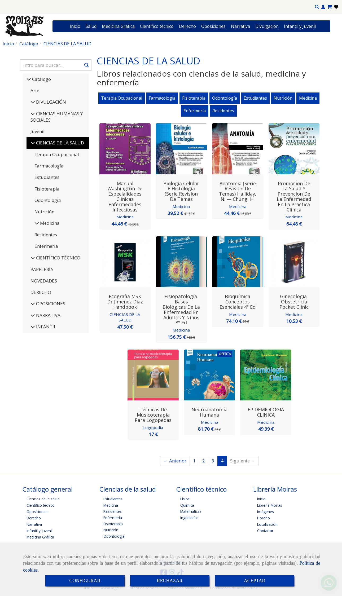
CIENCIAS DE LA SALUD (124, 317)
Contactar (265, 530)
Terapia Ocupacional (56, 154)
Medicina (49, 223)
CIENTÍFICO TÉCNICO (57, 258)
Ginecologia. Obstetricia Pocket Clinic (294, 301)
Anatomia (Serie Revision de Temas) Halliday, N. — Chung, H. (237, 191)
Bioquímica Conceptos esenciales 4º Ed (238, 301)
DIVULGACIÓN (50, 102)
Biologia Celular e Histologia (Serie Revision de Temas (181, 191)
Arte (34, 90)
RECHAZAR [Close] (169, 580)
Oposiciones (213, 26)
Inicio (75, 26)
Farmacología (49, 166)
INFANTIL (45, 327)
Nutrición (44, 212)
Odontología (47, 200)
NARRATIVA (47, 315)
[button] (323, 7)
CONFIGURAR (84, 580)
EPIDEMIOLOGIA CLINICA (266, 412)
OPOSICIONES (50, 304)
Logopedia (153, 427)
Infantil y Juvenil (300, 26)
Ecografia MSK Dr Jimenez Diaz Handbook (125, 301)
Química (187, 504)
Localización (267, 524)
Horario (263, 517)
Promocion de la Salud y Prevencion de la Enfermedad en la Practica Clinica (294, 196)
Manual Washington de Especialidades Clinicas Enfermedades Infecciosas (124, 196)
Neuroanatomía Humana (209, 412)
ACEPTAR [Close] (254, 580)
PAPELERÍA (41, 269)
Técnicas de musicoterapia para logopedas (153, 414)
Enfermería (46, 246)
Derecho (187, 26)
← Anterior (175, 461)
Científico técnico (157, 26)
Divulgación (267, 26)
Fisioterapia (47, 189)
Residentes (45, 235)
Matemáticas (190, 511)
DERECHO (40, 292)
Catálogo (41, 79)
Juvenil (37, 131)
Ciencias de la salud (43, 498)
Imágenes (265, 511)
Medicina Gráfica (118, 26)
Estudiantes (46, 177)
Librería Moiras (269, 505)
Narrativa (240, 26)
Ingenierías (189, 517)
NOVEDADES (43, 281)
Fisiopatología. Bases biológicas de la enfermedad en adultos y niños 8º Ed (181, 309)
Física (184, 498)
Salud (91, 26)
